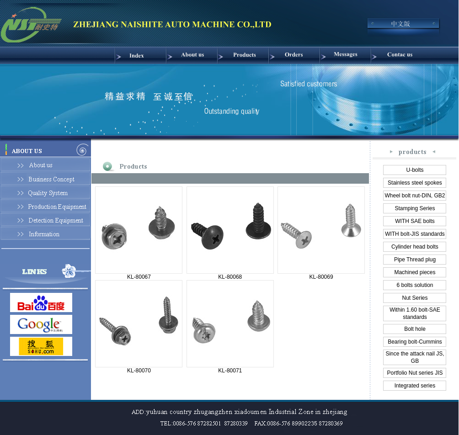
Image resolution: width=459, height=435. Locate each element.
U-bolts (414, 170)
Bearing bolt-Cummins (415, 342)
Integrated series (415, 385)
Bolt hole (415, 329)
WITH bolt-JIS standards (415, 234)
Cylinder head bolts (414, 247)
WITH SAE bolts (415, 221)
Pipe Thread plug (415, 259)
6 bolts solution (414, 285)
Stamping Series (415, 208)
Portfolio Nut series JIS (415, 373)
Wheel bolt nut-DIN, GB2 (414, 195)
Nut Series (414, 298)
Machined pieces (414, 272)
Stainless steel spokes (415, 183)
